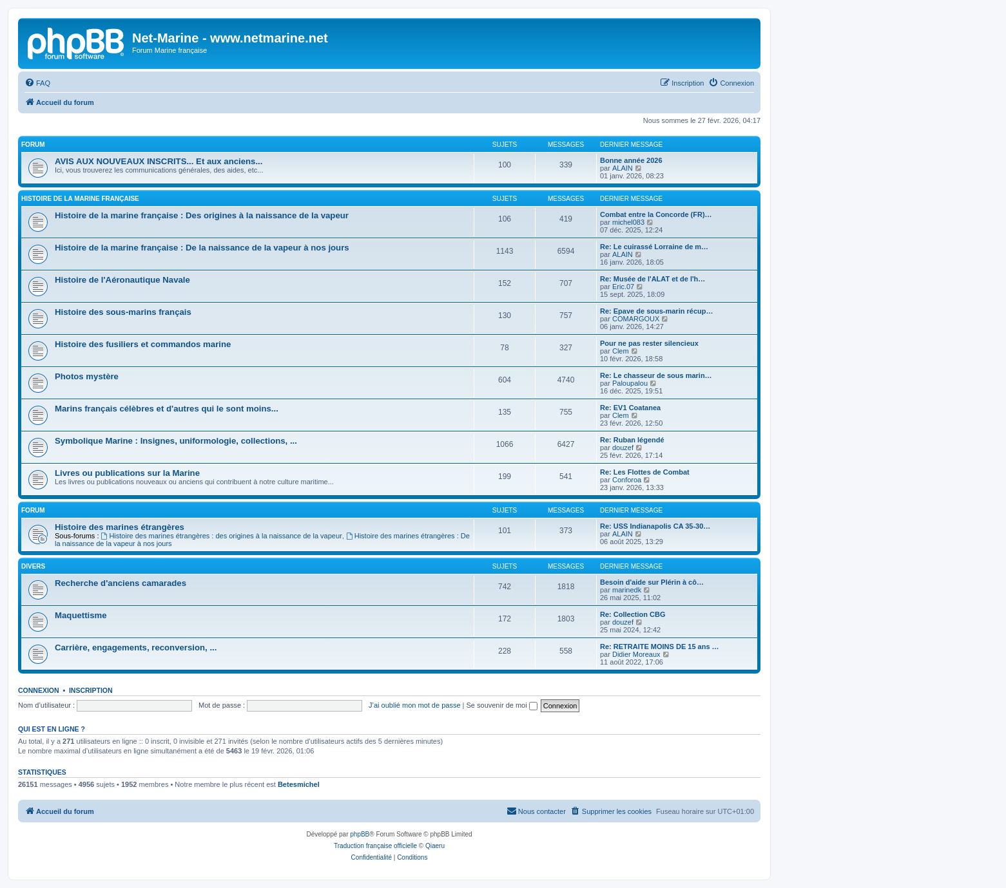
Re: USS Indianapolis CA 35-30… (655, 526)
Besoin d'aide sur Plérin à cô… (652, 582)
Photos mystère (87, 376)
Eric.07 (623, 286)
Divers (33, 566)
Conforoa (626, 480)
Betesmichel (299, 784)
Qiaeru (435, 845)
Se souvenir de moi (502, 705)
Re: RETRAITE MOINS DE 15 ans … (659, 646)
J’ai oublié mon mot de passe (414, 705)
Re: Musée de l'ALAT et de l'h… (652, 279)
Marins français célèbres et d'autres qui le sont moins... (166, 408)
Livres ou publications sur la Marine (127, 473)
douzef (623, 447)
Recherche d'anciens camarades (120, 583)
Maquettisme (81, 615)
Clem (620, 351)
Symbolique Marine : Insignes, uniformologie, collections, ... (176, 441)
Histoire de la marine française (80, 198)
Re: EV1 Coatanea (630, 407)
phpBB (359, 834)
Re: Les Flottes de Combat (645, 472)
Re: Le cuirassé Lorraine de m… (654, 246)
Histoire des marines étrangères (119, 527)
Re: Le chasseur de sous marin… (656, 375)
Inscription (91, 690)
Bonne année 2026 (631, 160)
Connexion (38, 690)
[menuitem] (37, 83)
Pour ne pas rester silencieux (649, 343)
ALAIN (622, 168)
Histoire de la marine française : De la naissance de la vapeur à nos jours (202, 247)
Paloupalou (630, 383)
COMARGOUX (635, 319)
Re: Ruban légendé (632, 440)
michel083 (628, 222)
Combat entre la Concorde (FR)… (656, 214)
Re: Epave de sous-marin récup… (656, 311)
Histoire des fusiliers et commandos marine (143, 344)
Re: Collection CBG (632, 614)
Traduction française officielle (375, 845)
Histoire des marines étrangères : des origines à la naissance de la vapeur (221, 536)
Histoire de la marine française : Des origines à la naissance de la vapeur (202, 215)
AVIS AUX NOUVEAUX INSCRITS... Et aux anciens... (158, 161)
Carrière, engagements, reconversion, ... (136, 647)
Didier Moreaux (636, 654)
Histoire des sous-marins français (123, 312)
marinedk (626, 590)
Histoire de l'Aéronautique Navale (122, 280)
